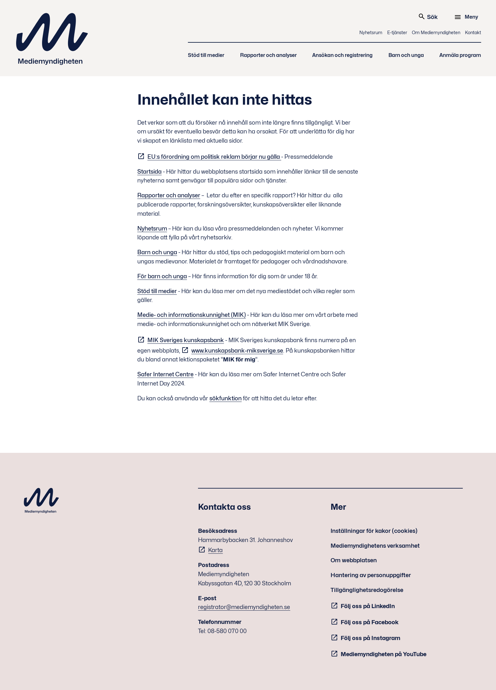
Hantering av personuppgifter (371, 575)
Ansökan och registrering (342, 55)
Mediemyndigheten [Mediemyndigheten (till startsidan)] (52, 39)
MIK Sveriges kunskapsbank (185, 340)
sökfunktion (225, 398)
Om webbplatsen (354, 560)
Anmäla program (460, 55)
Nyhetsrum (370, 32)
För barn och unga (162, 276)
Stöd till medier (206, 55)
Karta (215, 550)
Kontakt (473, 32)
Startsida (149, 171)
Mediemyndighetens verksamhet (375, 545)
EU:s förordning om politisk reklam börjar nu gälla (214, 156)
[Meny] (467, 17)
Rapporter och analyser (268, 55)
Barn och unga (406, 55)
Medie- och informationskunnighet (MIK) (191, 314)
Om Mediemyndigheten (436, 32)
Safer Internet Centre (165, 374)
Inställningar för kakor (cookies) (374, 530)
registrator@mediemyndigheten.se (244, 607)
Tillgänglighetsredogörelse (367, 590)
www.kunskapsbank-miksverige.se (237, 350)
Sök (428, 16)
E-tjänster (397, 32)
